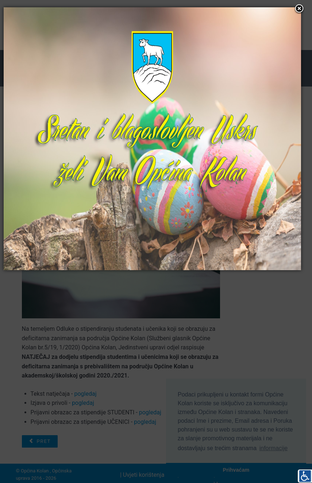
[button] (299, 9)
